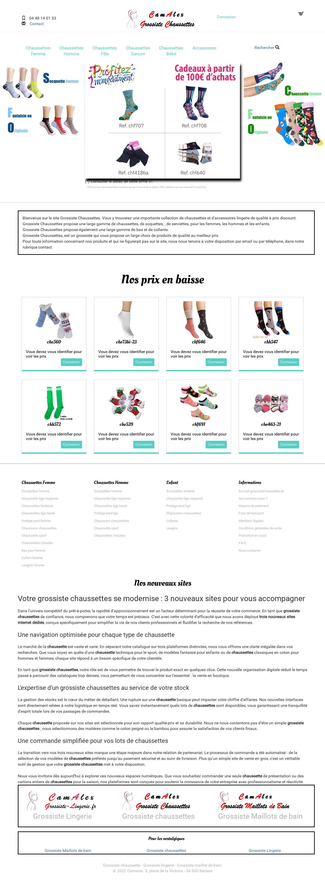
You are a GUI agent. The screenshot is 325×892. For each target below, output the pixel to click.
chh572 (54, 426)
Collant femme (32, 559)
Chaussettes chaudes (37, 545)
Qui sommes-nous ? (253, 500)
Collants (172, 522)
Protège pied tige (106, 515)
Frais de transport (251, 515)
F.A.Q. (243, 545)
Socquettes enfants (180, 493)
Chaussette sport (34, 537)
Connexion (226, 16)
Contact (35, 23)
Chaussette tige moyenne (40, 500)
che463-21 (271, 426)
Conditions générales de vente (260, 530)
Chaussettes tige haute (38, 515)
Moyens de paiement (254, 508)
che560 (54, 343)
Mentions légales (251, 522)
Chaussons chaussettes (39, 530)
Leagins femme (33, 567)
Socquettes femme (35, 493)
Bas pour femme (33, 552)
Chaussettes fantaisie (37, 508)
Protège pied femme (36, 522)
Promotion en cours (253, 537)
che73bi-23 (126, 343)
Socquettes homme (108, 493)
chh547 (271, 343)
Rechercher (266, 47)
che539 (126, 426)
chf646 (198, 343)
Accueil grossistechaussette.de (261, 493)
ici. (150, 182)
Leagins (172, 530)
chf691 (198, 426)
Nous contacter (250, 552)
